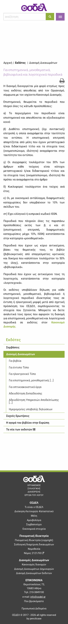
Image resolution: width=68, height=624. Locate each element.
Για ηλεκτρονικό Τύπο (22, 374)
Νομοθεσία (34, 549)
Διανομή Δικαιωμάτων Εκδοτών (34, 573)
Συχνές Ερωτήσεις (17, 416)
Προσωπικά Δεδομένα (34, 608)
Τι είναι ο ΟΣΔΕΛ (34, 507)
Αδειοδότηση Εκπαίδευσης (25, 393)
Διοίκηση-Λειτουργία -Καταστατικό (33, 511)
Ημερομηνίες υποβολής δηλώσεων (30, 409)
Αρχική (7, 62)
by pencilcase (34, 618)
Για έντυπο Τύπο (19, 367)
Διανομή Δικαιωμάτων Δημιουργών (34, 569)
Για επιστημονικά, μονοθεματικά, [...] (31, 380)
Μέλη (34, 515)
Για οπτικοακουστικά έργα (25, 387)
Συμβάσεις (12, 347)
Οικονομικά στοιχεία (33, 528)
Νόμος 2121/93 (34, 553)
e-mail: (33, 596)
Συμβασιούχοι (34, 524)
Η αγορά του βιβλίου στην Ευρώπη (27, 422)
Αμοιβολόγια (34, 520)
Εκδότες (20, 62)
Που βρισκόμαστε (34, 601)
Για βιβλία (15, 360)
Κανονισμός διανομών (34, 564)
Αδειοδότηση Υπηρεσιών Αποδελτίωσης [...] (34, 401)
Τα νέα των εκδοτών (20, 429)
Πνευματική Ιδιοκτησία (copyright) (34, 540)
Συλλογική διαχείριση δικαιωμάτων (34, 544)
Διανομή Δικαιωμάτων (20, 354)
